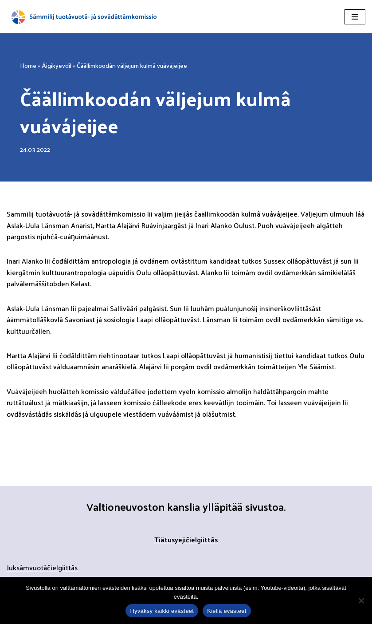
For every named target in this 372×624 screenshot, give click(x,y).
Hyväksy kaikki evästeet (162, 611)
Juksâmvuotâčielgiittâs (42, 568)
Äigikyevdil (56, 65)
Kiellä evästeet (226, 611)
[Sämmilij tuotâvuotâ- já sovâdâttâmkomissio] (84, 16)
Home (28, 65)
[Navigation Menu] (355, 16)
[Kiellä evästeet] (360, 600)
